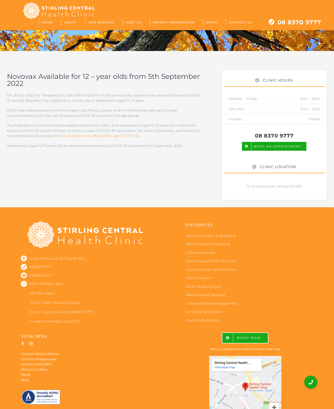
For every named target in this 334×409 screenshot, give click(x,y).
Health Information (202, 320)
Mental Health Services (205, 295)
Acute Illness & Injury (203, 286)
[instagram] (31, 343)
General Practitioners (204, 312)
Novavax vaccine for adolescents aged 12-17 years (98, 136)
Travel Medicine (199, 278)
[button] (310, 382)
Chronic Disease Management (212, 303)
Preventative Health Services (210, 261)
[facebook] (23, 343)
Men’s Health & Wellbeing (208, 244)
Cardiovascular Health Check (211, 269)
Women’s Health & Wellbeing (211, 235)
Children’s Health (200, 252)
